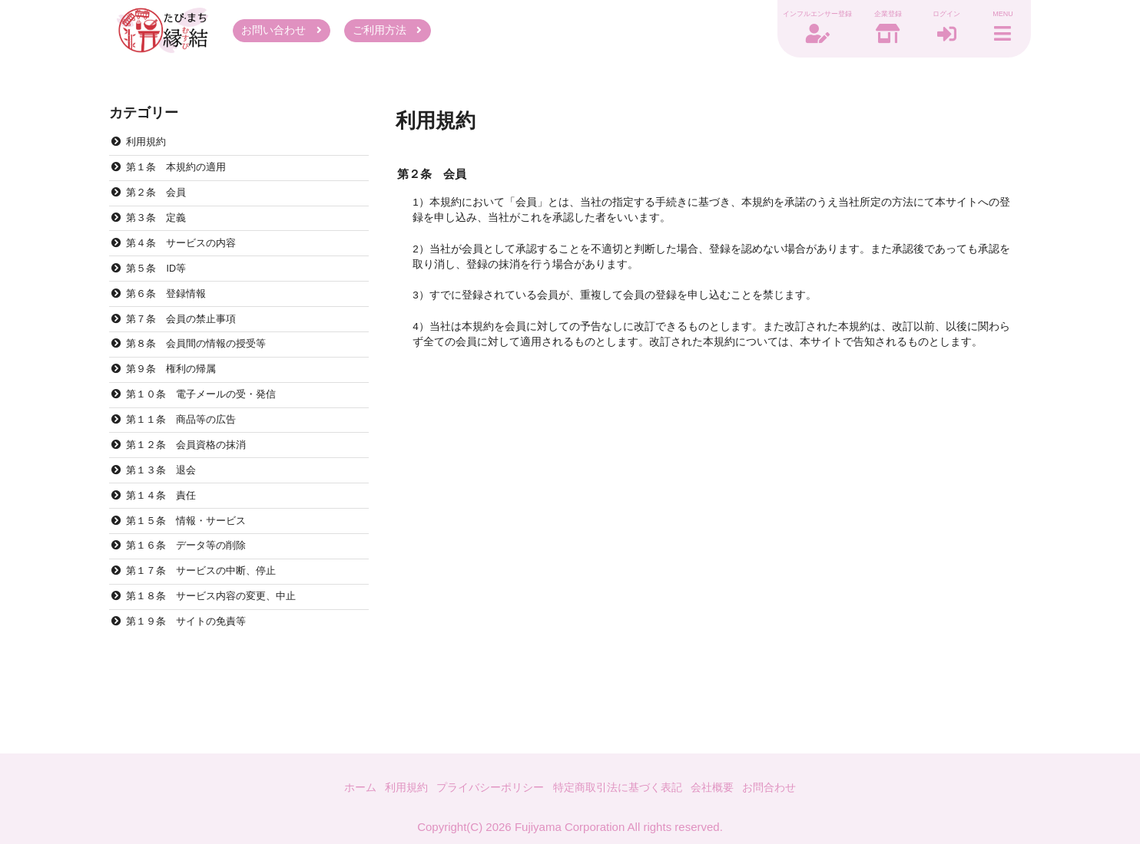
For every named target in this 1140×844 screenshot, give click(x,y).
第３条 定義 (160, 230)
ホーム (346, 786)
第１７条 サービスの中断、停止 (208, 614)
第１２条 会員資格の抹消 (192, 477)
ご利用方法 (387, 32)
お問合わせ (782, 786)
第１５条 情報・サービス (192, 559)
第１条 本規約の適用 (181, 175)
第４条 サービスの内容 (187, 258)
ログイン (939, 16)
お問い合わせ (282, 32)
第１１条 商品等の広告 (187, 450)
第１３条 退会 (165, 504)
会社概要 (722, 786)
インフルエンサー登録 (806, 16)
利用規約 (149, 148)
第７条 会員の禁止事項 (187, 340)
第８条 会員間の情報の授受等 (203, 368)
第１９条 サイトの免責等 (192, 669)
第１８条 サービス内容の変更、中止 (219, 642)
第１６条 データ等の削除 (192, 587)
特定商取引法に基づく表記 (621, 786)
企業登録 (877, 16)
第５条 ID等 (160, 285)
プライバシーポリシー (484, 786)
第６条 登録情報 (171, 312)
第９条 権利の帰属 (176, 395)
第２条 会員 (160, 203)
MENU (1000, 16)
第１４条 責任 (165, 532)
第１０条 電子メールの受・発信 (208, 422)
